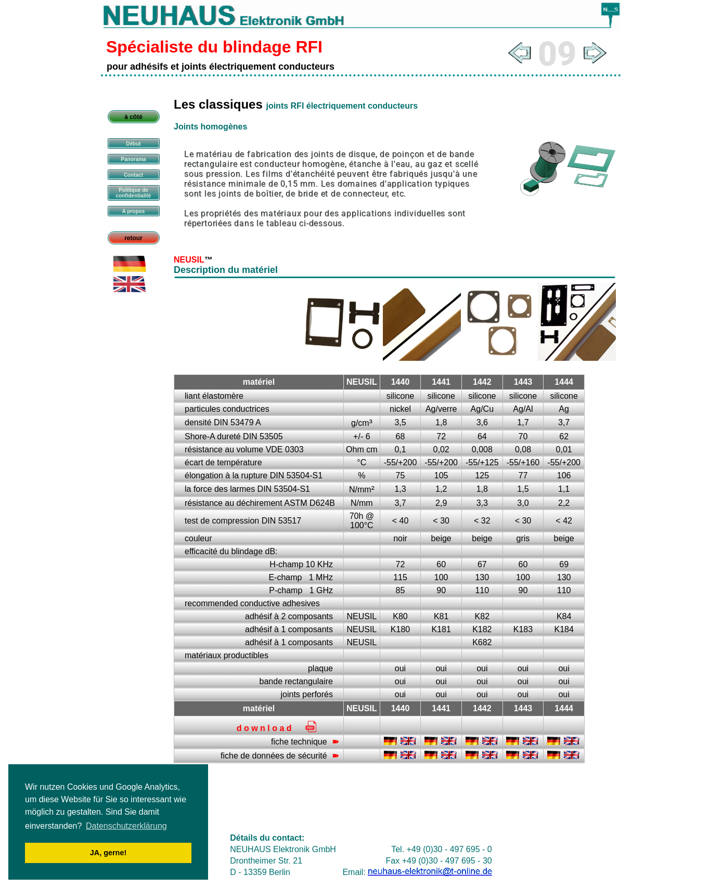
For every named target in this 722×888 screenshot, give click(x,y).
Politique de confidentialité (133, 193)
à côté (133, 117)
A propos (133, 211)
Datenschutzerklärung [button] (126, 825)
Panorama (133, 159)
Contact (133, 175)
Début (133, 144)
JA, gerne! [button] (108, 852)
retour (133, 238)
